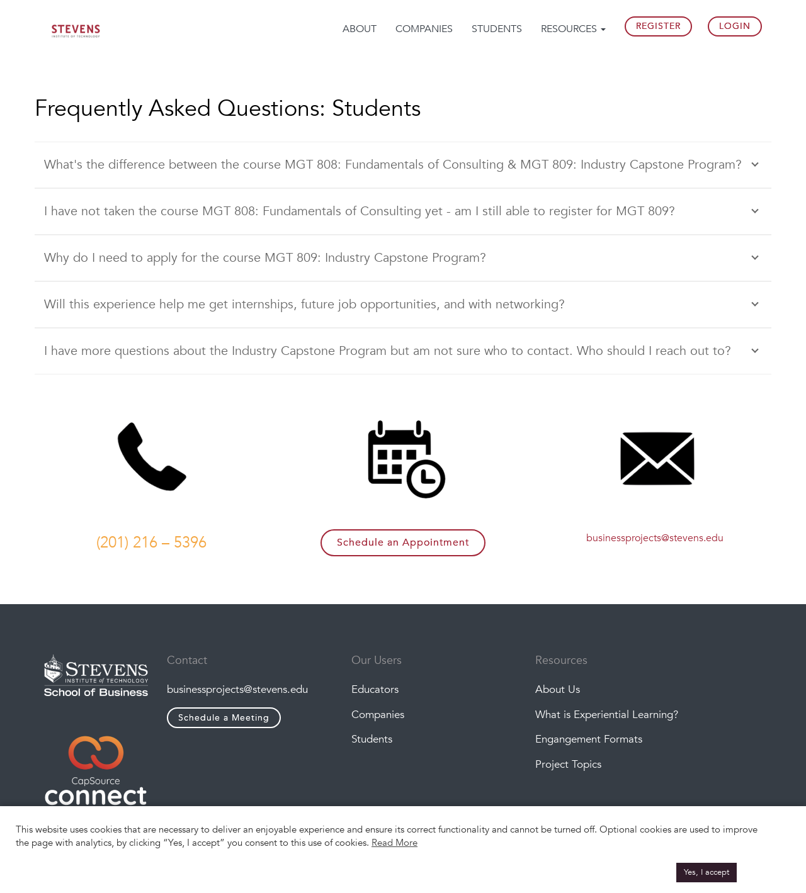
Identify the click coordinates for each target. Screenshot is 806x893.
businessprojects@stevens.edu (655, 538)
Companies (424, 29)
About (360, 29)
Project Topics (568, 764)
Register (658, 26)
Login (735, 26)
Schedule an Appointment (403, 542)
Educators (375, 689)
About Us (557, 689)
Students (497, 29)
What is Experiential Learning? (606, 714)
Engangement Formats (588, 740)
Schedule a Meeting (224, 718)
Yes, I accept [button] (706, 872)
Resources (573, 29)
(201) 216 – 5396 (151, 542)
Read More (394, 842)
